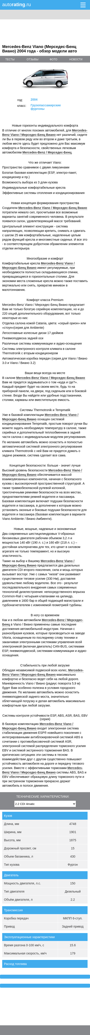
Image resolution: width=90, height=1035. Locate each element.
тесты (10, 59)
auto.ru (16, 4)
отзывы (32, 59)
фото (53, 59)
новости (75, 59)
